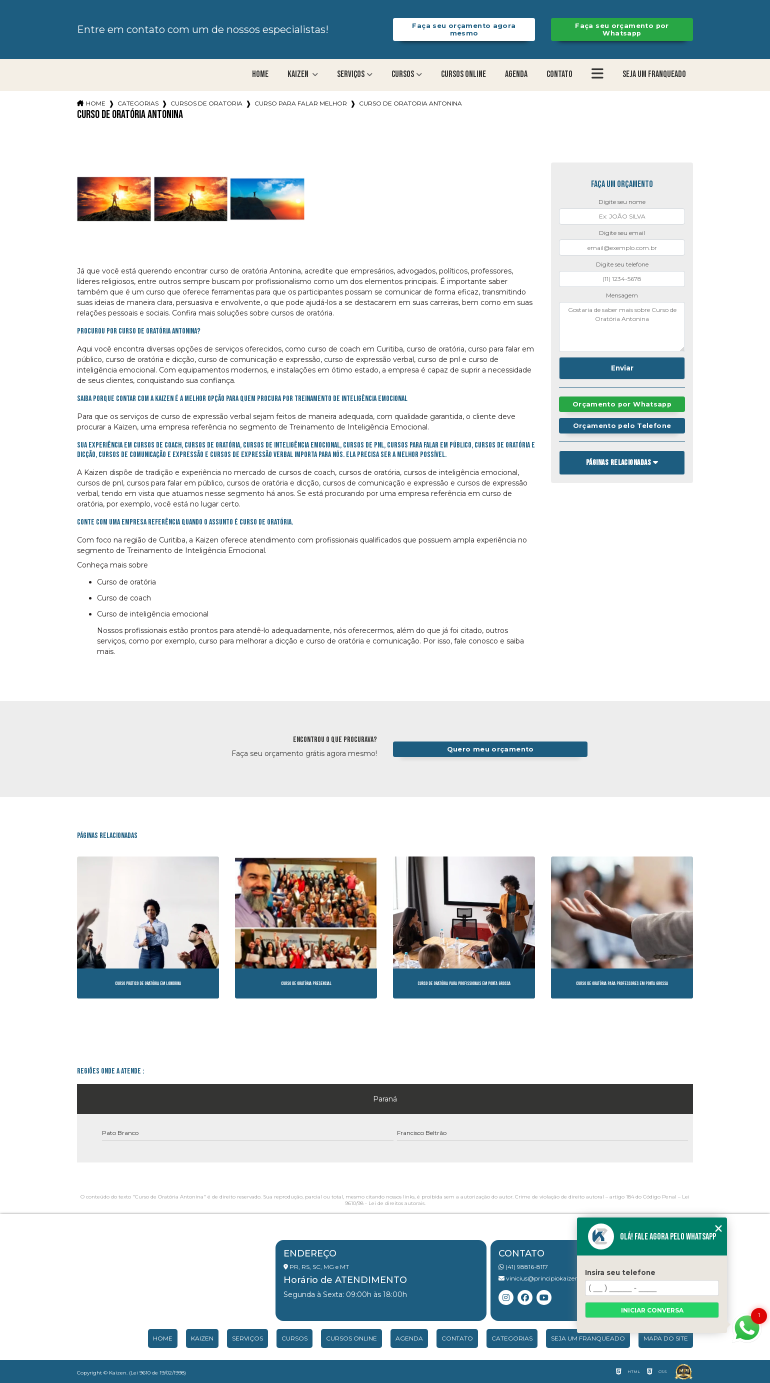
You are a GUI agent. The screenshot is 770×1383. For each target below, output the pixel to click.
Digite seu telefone (622, 264)
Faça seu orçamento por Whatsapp (621, 29)
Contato (559, 74)
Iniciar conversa (652, 1310)
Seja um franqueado (654, 74)
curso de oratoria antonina (410, 103)
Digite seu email (622, 232)
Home (260, 74)
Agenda (516, 74)
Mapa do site (666, 1338)
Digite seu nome (622, 202)
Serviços (350, 74)
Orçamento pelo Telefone (622, 426)
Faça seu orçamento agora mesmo (464, 29)
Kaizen (299, 74)
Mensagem (622, 295)
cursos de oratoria (206, 103)
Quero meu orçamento (490, 749)
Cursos (403, 74)
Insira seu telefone (620, 1272)
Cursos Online (463, 74)
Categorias (138, 103)
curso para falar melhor (300, 103)
